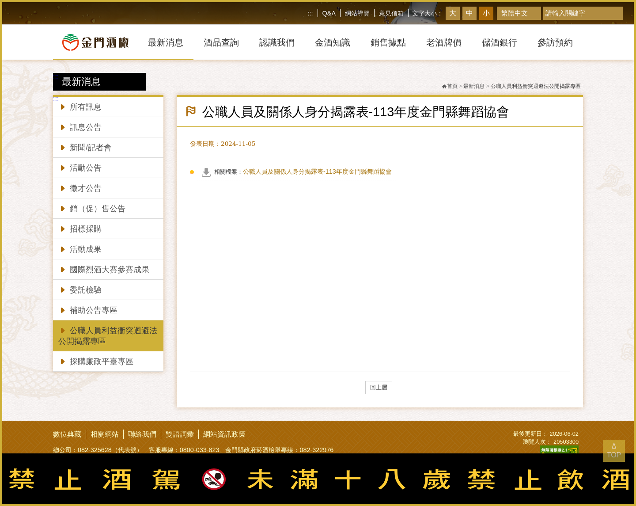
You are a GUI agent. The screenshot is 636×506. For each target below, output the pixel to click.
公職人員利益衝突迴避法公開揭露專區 (107, 335)
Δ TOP (614, 450)
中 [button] (469, 13)
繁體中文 (514, 13)
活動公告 (80, 167)
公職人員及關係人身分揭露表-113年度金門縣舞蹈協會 (303, 171)
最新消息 (474, 86)
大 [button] (452, 13)
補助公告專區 (87, 309)
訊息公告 (80, 127)
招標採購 (80, 228)
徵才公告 (80, 188)
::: (310, 13)
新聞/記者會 (85, 147)
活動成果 (80, 248)
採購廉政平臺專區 (95, 361)
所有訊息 (80, 106)
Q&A (329, 13)
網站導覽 (357, 13)
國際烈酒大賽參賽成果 (103, 269)
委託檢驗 (80, 289)
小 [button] (486, 13)
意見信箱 (391, 13)
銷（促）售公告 (91, 208)
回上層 (378, 387)
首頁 (450, 86)
